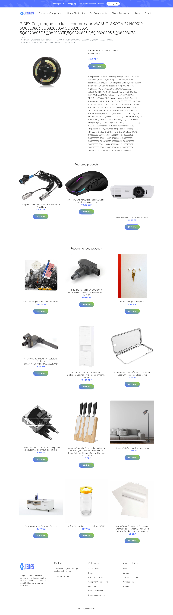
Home (22, 40)
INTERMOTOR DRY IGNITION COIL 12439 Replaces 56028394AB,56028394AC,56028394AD (41, 363)
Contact (126, 575)
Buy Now (97, 69)
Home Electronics (76, 14)
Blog (137, 14)
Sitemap (126, 589)
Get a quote (113, 4)
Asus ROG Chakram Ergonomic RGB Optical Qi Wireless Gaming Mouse (86, 203)
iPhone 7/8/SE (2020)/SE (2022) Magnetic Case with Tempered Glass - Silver (132, 376)
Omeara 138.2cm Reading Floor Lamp (132, 450)
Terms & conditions (131, 580)
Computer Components (51, 14)
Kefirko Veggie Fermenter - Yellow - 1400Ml (86, 528)
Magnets (114, 52)
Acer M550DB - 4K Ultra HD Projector (132, 220)
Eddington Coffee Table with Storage (41, 528)
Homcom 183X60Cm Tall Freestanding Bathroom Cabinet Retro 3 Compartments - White (86, 377)
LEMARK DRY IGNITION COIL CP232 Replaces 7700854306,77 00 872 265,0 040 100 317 (41, 451)
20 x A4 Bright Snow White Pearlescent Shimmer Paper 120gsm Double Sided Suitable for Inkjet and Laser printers (132, 531)
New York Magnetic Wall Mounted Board (41, 304)
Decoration (93, 589)
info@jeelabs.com (61, 579)
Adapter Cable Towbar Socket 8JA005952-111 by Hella (41, 208)
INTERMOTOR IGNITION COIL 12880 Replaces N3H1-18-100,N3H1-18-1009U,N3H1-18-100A (86, 295)
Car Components (98, 14)
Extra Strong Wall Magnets (132, 304)
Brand (148, 14)
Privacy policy (128, 584)
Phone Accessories (121, 14)
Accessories (104, 52)
